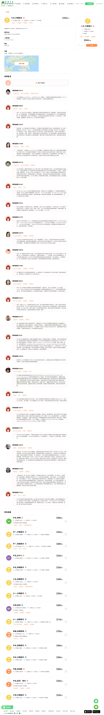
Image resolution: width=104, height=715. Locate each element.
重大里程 (25, 711)
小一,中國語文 (18, 593)
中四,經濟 (17, 605)
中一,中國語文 (18, 532)
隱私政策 (58, 711)
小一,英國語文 (18, 619)
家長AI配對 (65, 711)
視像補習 (31, 711)
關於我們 (6, 711)
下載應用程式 (51, 711)
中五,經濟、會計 (19, 681)
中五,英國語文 (18, 567)
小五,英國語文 (18, 579)
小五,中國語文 (16, 18)
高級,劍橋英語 (18, 631)
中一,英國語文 (18, 544)
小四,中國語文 (18, 695)
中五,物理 (17, 518)
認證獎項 (18, 711)
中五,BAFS (17, 555)
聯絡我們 (44, 711)
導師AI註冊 (72, 711)
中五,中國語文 (18, 657)
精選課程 (37, 711)
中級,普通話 (17, 669)
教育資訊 (12, 711)
